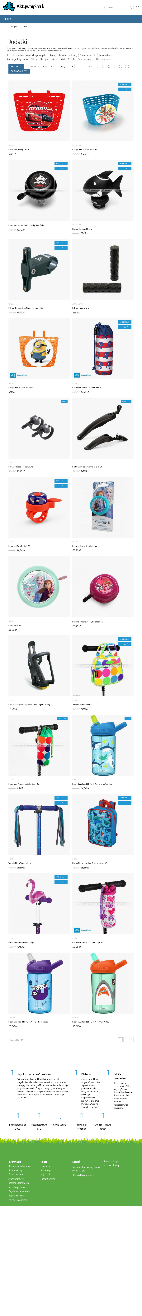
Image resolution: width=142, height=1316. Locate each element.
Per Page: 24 (63, 66)
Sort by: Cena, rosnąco (38, 66)
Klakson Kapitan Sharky (82, 229)
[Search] (119, 7)
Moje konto (45, 1174)
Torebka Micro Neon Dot (82, 704)
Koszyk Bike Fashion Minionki (20, 387)
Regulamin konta (16, 1195)
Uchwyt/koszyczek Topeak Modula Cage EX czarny (29, 704)
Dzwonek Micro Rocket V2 (19, 546)
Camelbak (75, 780)
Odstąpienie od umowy (19, 1165)
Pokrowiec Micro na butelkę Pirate (86, 387)
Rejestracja (45, 1170)
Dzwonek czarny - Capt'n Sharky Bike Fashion (27, 225)
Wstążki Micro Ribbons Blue (19, 863)
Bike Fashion (76, 145)
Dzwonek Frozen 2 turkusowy (84, 546)
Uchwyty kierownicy (80, 308)
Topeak (10, 304)
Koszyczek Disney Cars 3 (18, 149)
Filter (16, 66)
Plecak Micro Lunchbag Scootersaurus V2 (89, 863)
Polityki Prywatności (17, 1199)
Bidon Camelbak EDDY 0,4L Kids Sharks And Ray (92, 784)
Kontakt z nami (47, 1178)
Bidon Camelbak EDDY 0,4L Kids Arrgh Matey (90, 1021)
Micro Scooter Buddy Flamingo (21, 942)
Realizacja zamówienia (18, 1182)
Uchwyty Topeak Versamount (20, 466)
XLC (73, 463)
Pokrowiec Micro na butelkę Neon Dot (24, 784)
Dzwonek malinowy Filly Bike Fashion (87, 621)
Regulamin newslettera (19, 1191)
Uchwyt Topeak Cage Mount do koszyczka (25, 308)
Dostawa (22, 1097)
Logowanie (45, 1165)
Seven (10, 145)
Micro (74, 383)
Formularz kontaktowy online (86, 1167)
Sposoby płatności (90, 1107)
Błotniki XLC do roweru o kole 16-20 (87, 466)
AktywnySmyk (77, 304)
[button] (90, 66)
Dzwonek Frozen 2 (16, 625)
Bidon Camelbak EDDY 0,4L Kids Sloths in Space (28, 1021)
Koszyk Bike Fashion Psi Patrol (84, 149)
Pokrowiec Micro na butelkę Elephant (87, 942)
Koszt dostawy (15, 1170)
